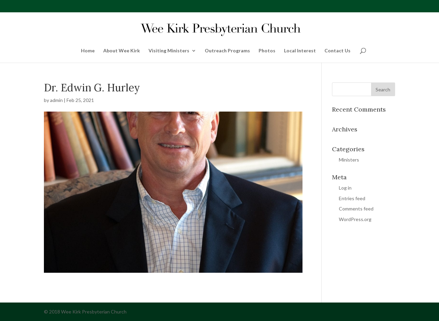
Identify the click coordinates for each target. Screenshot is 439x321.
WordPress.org (355, 219)
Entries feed (352, 198)
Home (88, 50)
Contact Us (337, 50)
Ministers (349, 160)
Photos (267, 50)
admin (56, 100)
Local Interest (300, 50)
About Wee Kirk (121, 50)
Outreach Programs (227, 50)
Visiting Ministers (169, 50)
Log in (345, 188)
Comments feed (356, 208)
